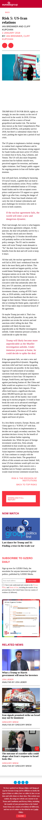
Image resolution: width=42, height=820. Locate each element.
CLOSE (21, 816)
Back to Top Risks (26, 484)
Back (7, 12)
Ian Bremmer (14, 36)
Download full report (16, 499)
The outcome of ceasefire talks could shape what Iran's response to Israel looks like (20, 756)
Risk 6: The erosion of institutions (24, 478)
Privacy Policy (24, 788)
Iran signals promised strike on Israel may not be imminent (21, 716)
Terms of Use (13, 587)
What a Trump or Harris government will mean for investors (20, 674)
